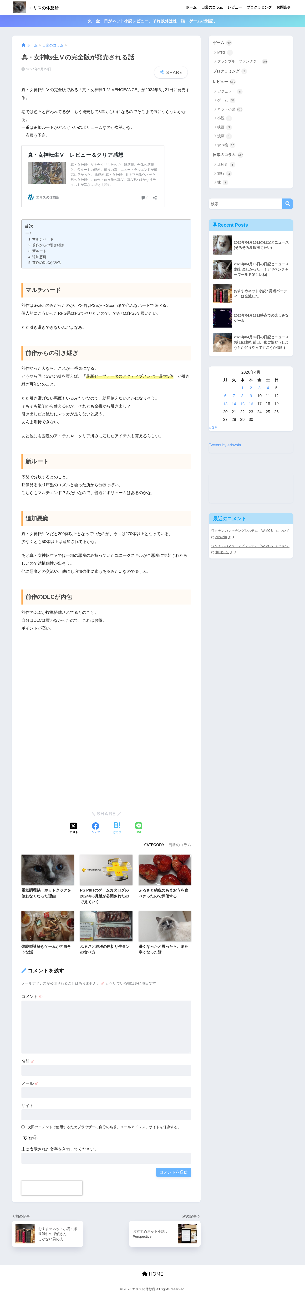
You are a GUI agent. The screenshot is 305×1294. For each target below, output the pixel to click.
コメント (32, 996)
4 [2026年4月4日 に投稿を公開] (268, 388)
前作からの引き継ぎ (48, 245)
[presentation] (51, 1188)
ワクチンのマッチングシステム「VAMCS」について (250, 530)
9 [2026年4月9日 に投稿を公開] (251, 396)
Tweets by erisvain (225, 444)
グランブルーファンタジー (242, 62)
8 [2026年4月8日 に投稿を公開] (242, 396)
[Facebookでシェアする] (95, 828)
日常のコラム (212, 7)
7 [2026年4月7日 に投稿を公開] (234, 396)
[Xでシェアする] (74, 828)
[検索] (287, 204)
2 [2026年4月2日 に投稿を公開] (251, 388)
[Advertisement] (106, 686)
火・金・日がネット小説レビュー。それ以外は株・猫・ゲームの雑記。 (152, 21)
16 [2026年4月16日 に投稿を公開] (251, 404)
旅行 (224, 174)
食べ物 (226, 145)
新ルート (39, 251)
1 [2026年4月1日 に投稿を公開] (242, 388)
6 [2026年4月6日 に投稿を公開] (225, 396)
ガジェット (230, 92)
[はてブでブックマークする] (117, 828)
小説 (224, 119)
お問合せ (283, 7)
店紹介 (226, 165)
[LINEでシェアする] (138, 828)
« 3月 (213, 427)
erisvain (221, 536)
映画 (224, 127)
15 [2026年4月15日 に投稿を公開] (242, 404)
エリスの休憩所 (41, 7)
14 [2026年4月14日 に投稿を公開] (234, 404)
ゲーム (223, 43)
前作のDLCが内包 (46, 263)
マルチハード (43, 239)
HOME (152, 1274)
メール (30, 1083)
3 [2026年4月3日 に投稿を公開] (259, 388)
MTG (225, 53)
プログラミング (259, 7)
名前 (28, 1061)
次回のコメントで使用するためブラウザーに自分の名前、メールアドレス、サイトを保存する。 (104, 1127)
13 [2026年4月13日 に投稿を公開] (225, 404)
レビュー (235, 7)
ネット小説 (230, 110)
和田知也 (222, 551)
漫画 (224, 137)
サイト (27, 1105)
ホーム (191, 7)
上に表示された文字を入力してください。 (59, 1149)
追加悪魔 (39, 257)
